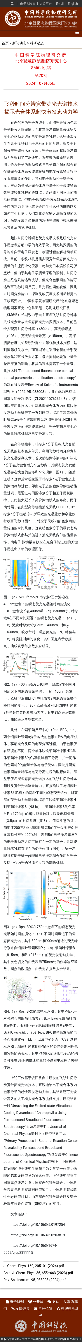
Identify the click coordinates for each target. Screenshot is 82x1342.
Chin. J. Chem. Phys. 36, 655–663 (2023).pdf (38, 1273)
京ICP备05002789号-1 (68, 1339)
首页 (5, 43)
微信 (55, 1302)
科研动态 (37, 43)
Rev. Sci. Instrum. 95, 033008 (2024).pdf (34, 1280)
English (73, 3)
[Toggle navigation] (77, 34)
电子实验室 (27, 3)
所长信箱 (45, 1309)
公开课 (38, 1302)
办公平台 (46, 3)
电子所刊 (17, 1302)
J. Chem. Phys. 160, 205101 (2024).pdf (33, 1266)
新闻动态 (19, 43)
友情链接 (23, 1309)
